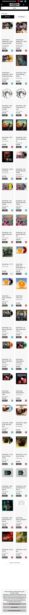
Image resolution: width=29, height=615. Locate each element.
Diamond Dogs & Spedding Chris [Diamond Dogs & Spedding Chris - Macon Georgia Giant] (19, 45)
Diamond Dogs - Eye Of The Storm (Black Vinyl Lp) (21, 139)
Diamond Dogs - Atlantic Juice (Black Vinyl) (6, 297)
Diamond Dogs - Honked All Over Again (21, 423)
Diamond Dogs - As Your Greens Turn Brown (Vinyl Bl (7, 456)
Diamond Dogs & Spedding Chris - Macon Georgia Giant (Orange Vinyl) (7, 74)
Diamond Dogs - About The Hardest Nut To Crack (21, 107)
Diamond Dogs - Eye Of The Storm (7, 138)
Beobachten (4, 178)
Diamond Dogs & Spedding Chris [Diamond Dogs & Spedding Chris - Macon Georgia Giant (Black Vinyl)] (5, 45)
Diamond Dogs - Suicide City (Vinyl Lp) (7, 170)
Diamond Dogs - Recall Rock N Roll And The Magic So (7, 487)
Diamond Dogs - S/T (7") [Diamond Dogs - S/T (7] (7, 264)
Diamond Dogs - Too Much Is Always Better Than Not (7, 329)
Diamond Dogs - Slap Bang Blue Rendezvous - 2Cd (21, 234)
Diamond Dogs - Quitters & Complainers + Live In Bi (21, 519)
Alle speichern (14, 607)
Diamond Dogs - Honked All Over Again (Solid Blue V (7, 424)
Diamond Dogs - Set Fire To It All (7, 550)
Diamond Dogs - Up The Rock (21, 550)
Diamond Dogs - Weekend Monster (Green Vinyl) (20, 361)
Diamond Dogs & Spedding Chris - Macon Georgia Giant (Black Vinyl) (7, 41)
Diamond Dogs (19, 78)
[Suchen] (14, 8)
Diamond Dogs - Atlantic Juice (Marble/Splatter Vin (20, 265)
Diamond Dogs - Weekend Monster (20, 392)
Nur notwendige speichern (14, 610)
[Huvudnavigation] (1, 5)
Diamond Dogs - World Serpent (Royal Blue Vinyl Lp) (21, 74)
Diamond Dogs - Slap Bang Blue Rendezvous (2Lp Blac (21, 170)
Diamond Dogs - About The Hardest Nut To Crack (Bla (7, 107)
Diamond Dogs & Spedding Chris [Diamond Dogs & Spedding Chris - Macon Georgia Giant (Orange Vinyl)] (5, 78)
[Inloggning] (23, 5)
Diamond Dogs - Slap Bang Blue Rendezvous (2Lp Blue (21, 202)
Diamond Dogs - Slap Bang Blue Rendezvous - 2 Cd (7, 234)
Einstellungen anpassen (14, 604)
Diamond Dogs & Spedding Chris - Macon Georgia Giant (21, 41)
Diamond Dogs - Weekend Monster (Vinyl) (6, 392)
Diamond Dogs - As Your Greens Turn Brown (21, 455)
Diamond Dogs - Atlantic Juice (19, 296)
